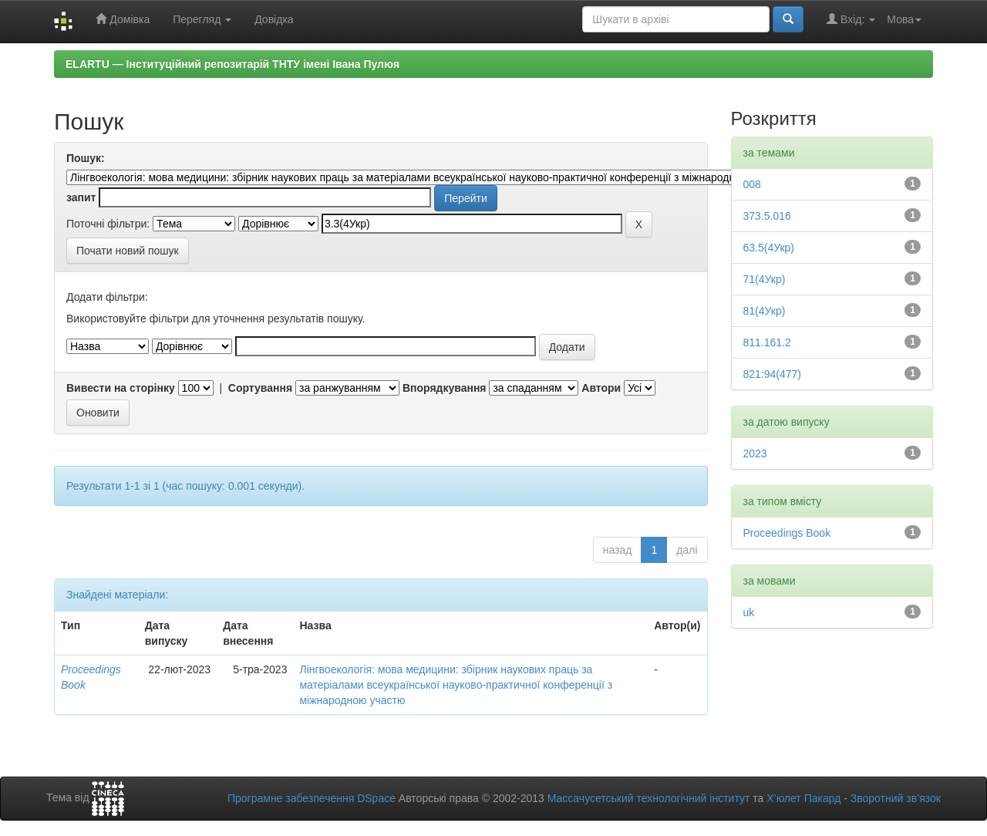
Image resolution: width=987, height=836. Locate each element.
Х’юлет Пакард (803, 798)
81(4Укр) (764, 311)
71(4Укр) (764, 279)
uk (749, 612)
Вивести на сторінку (120, 388)
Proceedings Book (787, 533)
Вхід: (851, 18)
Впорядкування (445, 388)
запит (81, 197)
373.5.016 (767, 216)
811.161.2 (767, 342)
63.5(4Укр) (769, 247)
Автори (601, 388)
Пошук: (85, 158)
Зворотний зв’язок (896, 798)
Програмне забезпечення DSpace (311, 798)
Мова (904, 19)
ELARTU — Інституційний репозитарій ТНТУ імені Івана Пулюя (232, 64)
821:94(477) (772, 374)
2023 (755, 453)
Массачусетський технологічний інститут (648, 798)
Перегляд (202, 19)
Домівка (123, 18)
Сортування (260, 388)
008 (752, 184)
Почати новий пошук (127, 250)
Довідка (273, 19)
